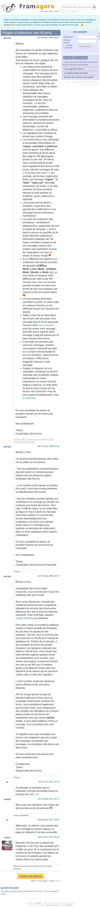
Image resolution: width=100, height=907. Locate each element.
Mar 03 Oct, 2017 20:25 (48, 837)
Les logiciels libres (74, 69)
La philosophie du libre (76, 73)
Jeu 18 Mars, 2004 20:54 (48, 37)
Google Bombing (24, 618)
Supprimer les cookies (89, 84)
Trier (33, 881)
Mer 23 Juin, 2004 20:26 (48, 446)
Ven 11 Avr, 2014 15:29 (48, 782)
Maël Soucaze (52, 905)
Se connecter (80, 32)
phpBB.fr (68, 905)
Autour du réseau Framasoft (76, 62)
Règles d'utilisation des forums (27, 33)
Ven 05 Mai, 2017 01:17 (48, 799)
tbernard (33, 440)
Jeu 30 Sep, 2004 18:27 (48, 576)
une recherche (46, 325)
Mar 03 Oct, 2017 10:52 (48, 820)
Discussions (80, 58)
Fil (7, 782)
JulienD (7, 799)
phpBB (38, 903)
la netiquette (29, 398)
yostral (7, 837)
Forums (68, 58)
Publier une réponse (31, 876)
